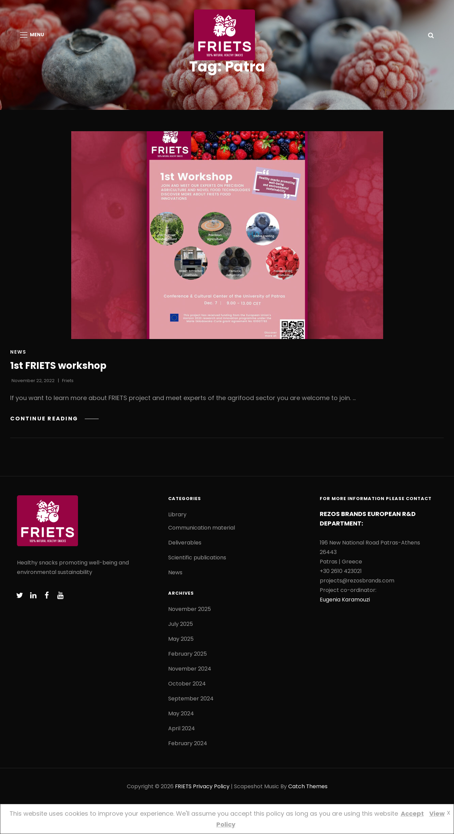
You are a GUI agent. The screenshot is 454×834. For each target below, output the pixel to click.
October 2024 (187, 685)
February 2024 (187, 745)
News (18, 353)
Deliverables (184, 544)
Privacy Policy (211, 788)
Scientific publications (197, 559)
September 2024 (191, 700)
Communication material (201, 529)
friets (68, 382)
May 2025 (181, 640)
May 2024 (181, 715)
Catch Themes (308, 788)
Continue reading (54, 419)
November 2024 (189, 670)
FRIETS (183, 788)
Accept (412, 813)
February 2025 (187, 655)
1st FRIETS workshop (58, 367)
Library (177, 516)
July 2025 (180, 625)
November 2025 (189, 610)
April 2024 (181, 730)
